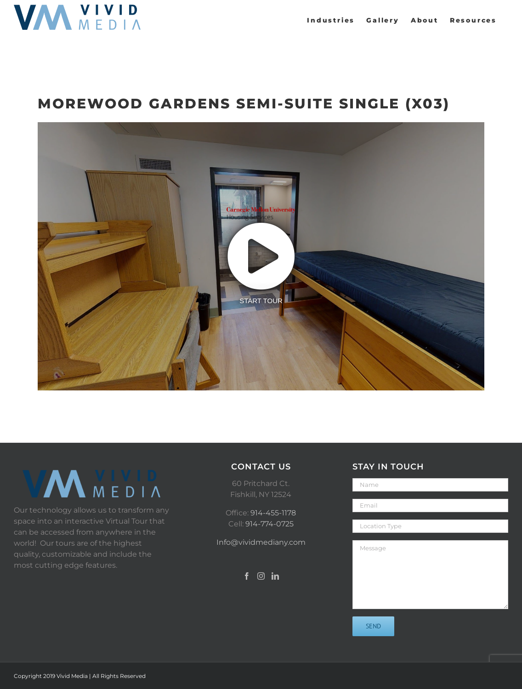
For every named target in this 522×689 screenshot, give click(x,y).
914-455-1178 (273, 512)
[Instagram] (261, 576)
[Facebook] (246, 576)
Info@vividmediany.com (261, 542)
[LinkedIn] (275, 576)
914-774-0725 (269, 524)
